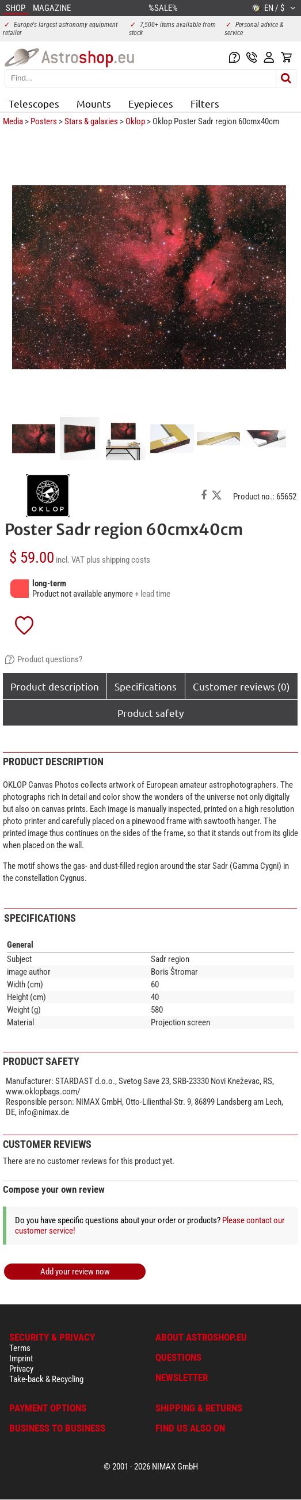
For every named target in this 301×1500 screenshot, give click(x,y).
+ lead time (152, 594)
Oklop (135, 121)
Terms (20, 1348)
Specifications (146, 686)
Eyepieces (150, 103)
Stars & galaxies (91, 121)
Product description (54, 686)
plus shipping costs (118, 560)
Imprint (21, 1358)
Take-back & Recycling (46, 1379)
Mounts (94, 103)
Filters (204, 103)
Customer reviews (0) (241, 686)
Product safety (150, 713)
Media (13, 121)
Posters (44, 121)
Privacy (21, 1369)
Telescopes (34, 103)
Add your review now (75, 1271)
